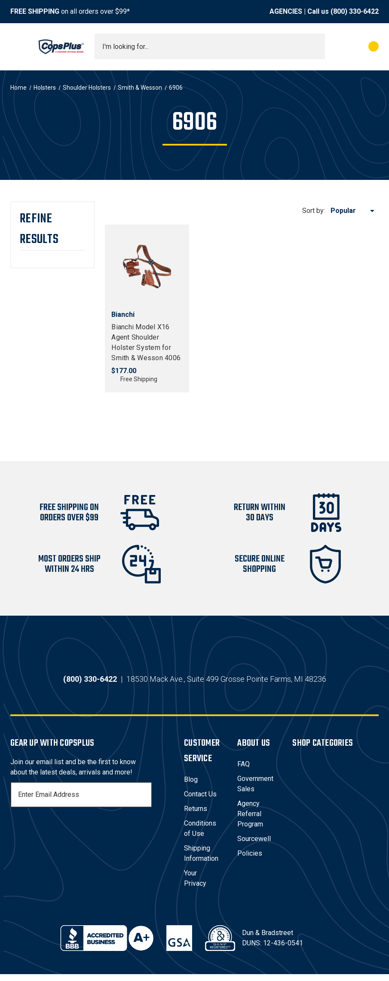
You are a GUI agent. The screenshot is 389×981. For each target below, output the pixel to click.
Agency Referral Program (250, 820)
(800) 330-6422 (355, 11)
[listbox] (354, 210)
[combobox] (210, 46)
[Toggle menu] (18, 46)
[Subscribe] (144, 801)
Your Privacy (195, 885)
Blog (191, 786)
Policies (249, 860)
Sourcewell (254, 845)
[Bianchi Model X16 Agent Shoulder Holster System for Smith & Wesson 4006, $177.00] (147, 266)
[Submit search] (315, 46)
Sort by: (313, 211)
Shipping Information (201, 860)
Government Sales (255, 790)
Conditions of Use (200, 835)
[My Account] (335, 46)
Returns (195, 815)
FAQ (243, 771)
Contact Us (200, 801)
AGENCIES (286, 11)
